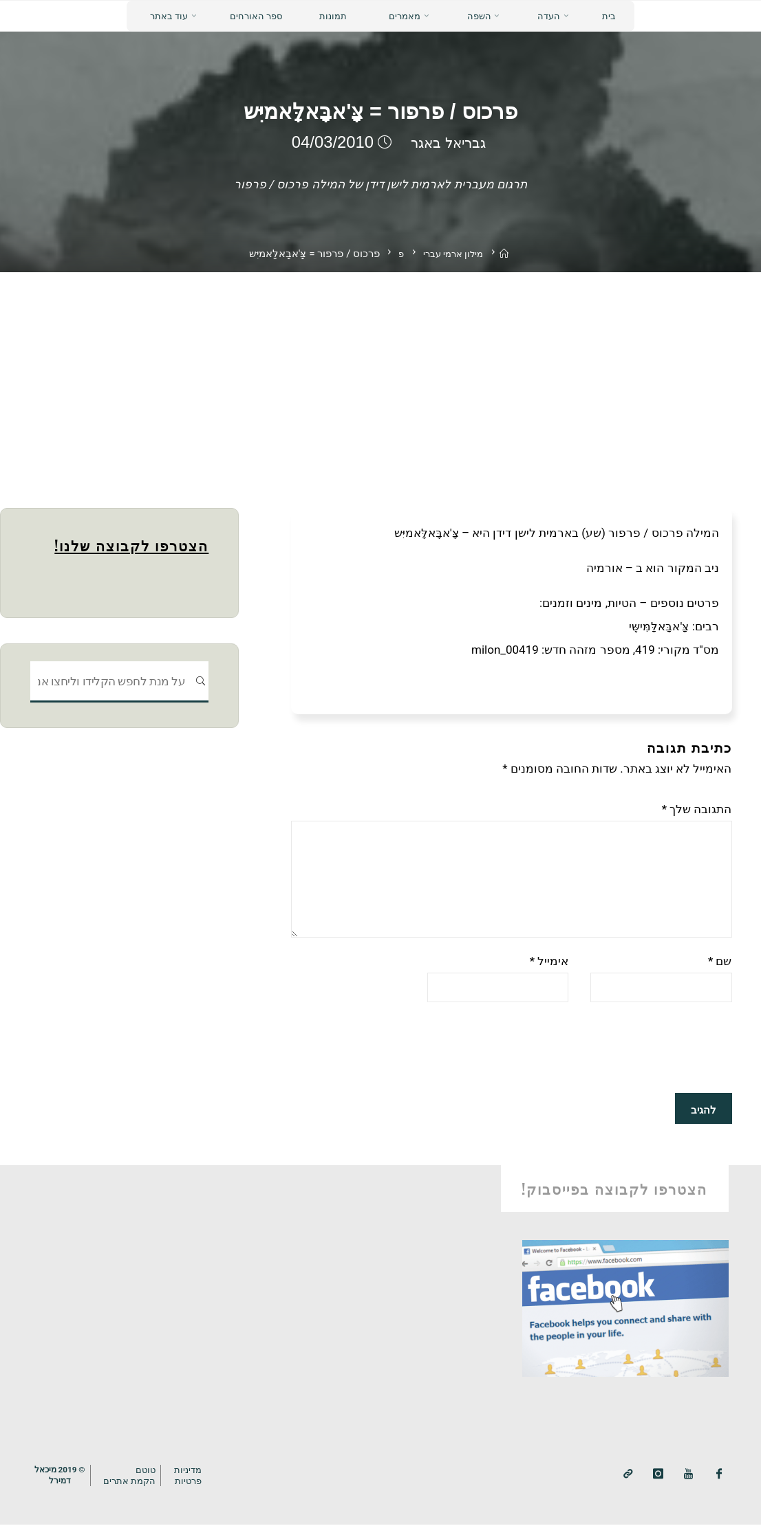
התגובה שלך (697, 809)
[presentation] (627, 1063)
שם (720, 973)
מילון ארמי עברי (452, 253)
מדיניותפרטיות (197, 1488)
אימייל (549, 973)
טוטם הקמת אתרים (136, 1488)
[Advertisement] (380, 375)
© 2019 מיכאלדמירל (62, 1488)
